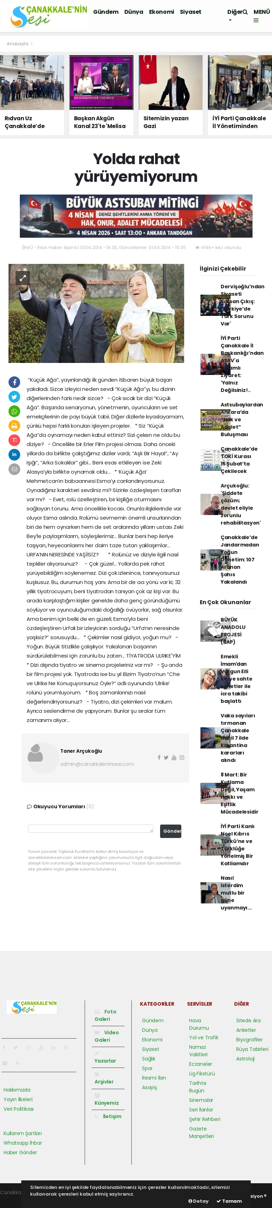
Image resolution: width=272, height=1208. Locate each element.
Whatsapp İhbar (23, 1142)
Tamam (229, 1201)
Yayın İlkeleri (18, 1099)
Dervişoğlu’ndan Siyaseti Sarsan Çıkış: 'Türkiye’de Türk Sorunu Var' (243, 305)
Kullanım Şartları (23, 1133)
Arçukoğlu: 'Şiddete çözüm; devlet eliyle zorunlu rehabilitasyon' (241, 504)
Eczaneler (200, 1064)
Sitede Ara (248, 1020)
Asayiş (149, 1087)
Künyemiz (107, 1099)
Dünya (133, 12)
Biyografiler (249, 1039)
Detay (198, 1201)
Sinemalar (201, 1100)
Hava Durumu (199, 1024)
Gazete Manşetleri (201, 1132)
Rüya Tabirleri (252, 1049)
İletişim (108, 1116)
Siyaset (191, 12)
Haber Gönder (20, 1152)
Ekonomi (161, 12)
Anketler (246, 1030)
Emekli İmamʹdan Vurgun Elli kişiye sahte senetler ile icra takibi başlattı (237, 679)
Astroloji (245, 1058)
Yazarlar (105, 1057)
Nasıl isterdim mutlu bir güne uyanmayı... (236, 892)
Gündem (106, 12)
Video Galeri (107, 1036)
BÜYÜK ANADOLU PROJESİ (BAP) (233, 631)
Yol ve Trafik (204, 1037)
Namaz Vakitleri (198, 1051)
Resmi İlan (154, 1077)
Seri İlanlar (201, 1109)
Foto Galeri (106, 1015)
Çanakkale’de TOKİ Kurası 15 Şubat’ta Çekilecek (239, 460)
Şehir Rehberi (204, 1119)
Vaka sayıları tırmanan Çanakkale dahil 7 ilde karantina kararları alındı (238, 738)
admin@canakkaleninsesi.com (97, 764)
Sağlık (148, 1058)
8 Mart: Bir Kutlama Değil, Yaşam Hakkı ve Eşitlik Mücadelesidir (240, 793)
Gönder (172, 831)
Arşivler (104, 1078)
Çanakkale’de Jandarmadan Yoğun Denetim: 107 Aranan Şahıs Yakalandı (240, 559)
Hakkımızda (17, 1089)
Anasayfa (18, 43)
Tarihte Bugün (197, 1087)
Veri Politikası (19, 1108)
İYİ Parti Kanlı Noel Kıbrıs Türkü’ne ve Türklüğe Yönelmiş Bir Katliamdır (238, 845)
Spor (147, 1068)
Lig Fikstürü (202, 1073)
